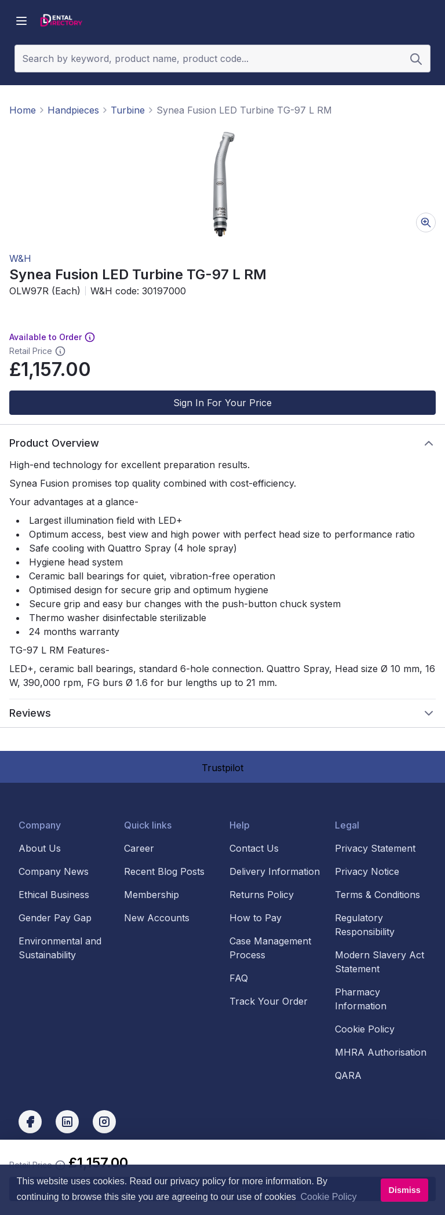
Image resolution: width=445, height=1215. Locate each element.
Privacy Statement (375, 848)
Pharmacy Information (360, 999)
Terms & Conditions (377, 894)
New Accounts (156, 918)
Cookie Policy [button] (329, 1197)
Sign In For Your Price (222, 402)
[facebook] (30, 1121)
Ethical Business (54, 894)
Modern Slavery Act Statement (379, 962)
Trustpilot (222, 767)
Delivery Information (274, 871)
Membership (151, 894)
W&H (20, 258)
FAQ (238, 978)
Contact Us (254, 848)
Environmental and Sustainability (60, 948)
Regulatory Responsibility (365, 924)
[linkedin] (67, 1121)
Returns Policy (261, 894)
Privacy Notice (367, 871)
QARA (348, 1075)
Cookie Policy (365, 1029)
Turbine (128, 110)
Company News (54, 871)
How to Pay (255, 918)
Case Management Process (270, 948)
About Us (40, 848)
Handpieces (73, 110)
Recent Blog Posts (164, 871)
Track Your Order (268, 1001)
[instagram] (104, 1121)
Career (139, 848)
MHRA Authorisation (380, 1052)
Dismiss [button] (404, 1190)
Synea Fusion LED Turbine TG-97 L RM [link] (244, 110)
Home (22, 110)
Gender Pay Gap (55, 918)
